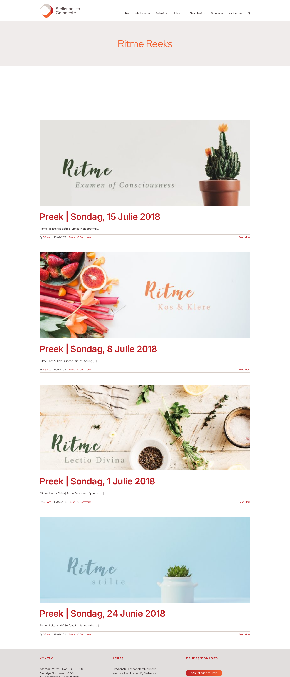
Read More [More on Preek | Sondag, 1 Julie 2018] (244, 501)
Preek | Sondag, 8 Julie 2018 (98, 348)
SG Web (47, 237)
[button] (249, 11)
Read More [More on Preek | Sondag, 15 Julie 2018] (244, 237)
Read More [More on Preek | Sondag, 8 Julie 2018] (244, 369)
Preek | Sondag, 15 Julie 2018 (100, 216)
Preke (72, 237)
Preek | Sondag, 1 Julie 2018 (97, 481)
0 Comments (84, 237)
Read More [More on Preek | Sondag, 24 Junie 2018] (244, 634)
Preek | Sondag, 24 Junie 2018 (102, 613)
